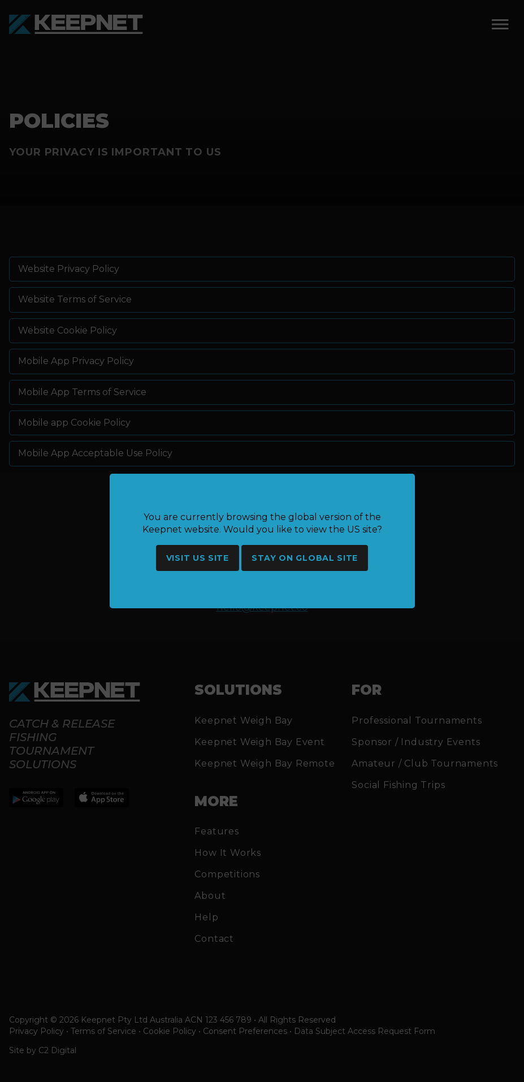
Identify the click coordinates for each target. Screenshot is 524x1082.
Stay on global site (305, 558)
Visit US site (197, 558)
